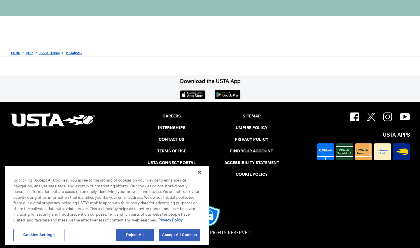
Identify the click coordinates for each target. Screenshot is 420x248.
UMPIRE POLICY (251, 127)
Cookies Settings (39, 235)
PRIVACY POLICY (251, 139)
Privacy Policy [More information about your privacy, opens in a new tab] (170, 220)
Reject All (135, 235)
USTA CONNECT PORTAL (172, 162)
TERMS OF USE (171, 150)
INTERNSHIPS (172, 127)
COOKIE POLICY (252, 174)
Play (29, 52)
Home (15, 52)
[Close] (199, 172)
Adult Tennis (49, 52)
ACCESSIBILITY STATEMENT (251, 162)
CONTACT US (171, 139)
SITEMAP (252, 116)
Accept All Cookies (179, 235)
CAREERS (171, 116)
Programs (74, 52)
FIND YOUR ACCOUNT (251, 150)
